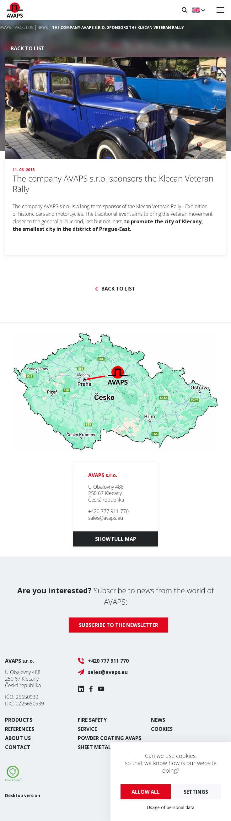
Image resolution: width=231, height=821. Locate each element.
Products (18, 719)
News (158, 719)
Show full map (115, 539)
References (19, 729)
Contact (17, 747)
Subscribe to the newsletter (118, 625)
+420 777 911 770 (108, 511)
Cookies (162, 729)
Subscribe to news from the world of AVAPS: (115, 596)
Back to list (28, 48)
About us (18, 738)
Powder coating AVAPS (109, 738)
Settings (196, 791)
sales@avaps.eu (105, 517)
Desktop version (22, 795)
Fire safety (92, 719)
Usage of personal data (171, 807)
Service (87, 729)
